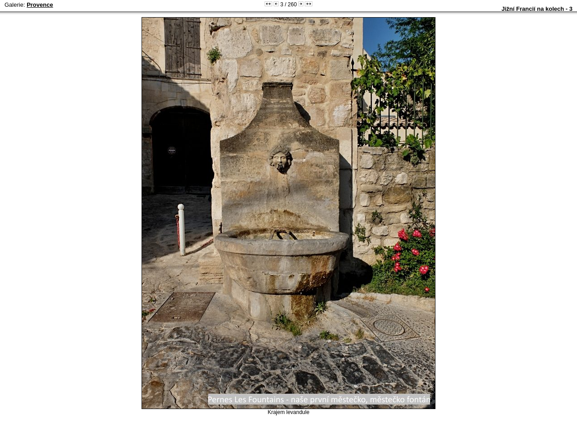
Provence (40, 4)
